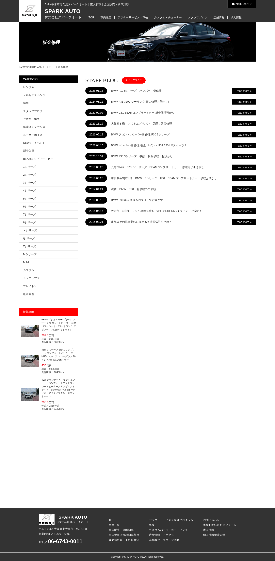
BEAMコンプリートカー (38, 158)
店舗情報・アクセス (161, 534)
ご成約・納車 (31, 119)
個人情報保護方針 (214, 534)
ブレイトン (30, 286)
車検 (151, 525)
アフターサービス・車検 (133, 17)
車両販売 (105, 17)
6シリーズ (29, 206)
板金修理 (28, 294)
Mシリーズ (30, 254)
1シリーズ (29, 166)
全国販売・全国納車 (121, 529)
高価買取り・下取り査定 (124, 540)
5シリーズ (29, 198)
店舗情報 (218, 17)
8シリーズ (29, 222)
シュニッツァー (32, 278)
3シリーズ (29, 182)
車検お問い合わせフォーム (219, 525)
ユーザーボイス (32, 134)
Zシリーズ (29, 246)
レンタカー (30, 87)
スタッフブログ (197, 17)
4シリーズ (29, 190)
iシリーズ (29, 238)
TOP (91, 17)
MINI (26, 262)
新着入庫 (28, 150)
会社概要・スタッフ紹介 (164, 540)
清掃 (26, 103)
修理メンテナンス (34, 127)
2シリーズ (29, 174)
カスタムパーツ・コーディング (168, 529)
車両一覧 (114, 525)
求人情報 (236, 17)
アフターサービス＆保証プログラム (171, 520)
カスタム (28, 270)
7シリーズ (29, 214)
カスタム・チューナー (168, 17)
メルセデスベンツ (34, 95)
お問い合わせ (242, 4)
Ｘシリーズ (30, 230)
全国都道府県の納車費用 (124, 534)
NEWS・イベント (34, 142)
